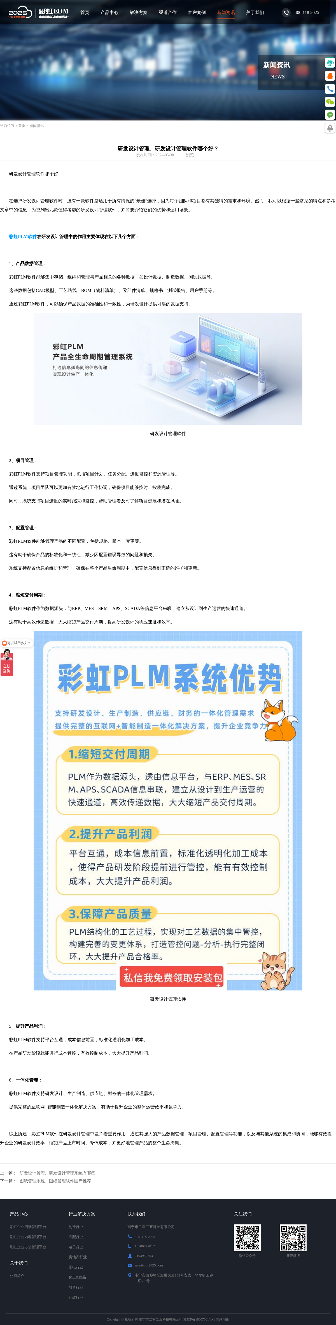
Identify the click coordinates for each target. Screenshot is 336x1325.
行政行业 (76, 1297)
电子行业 (76, 1247)
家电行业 (76, 1267)
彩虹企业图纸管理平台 (28, 1227)
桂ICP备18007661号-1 (199, 1319)
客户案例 (197, 12)
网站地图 (222, 1319)
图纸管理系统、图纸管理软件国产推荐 (55, 1181)
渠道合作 (168, 12)
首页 (84, 12)
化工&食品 (77, 1277)
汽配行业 (76, 1237)
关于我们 (255, 12)
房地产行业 (78, 1257)
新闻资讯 (226, 12)
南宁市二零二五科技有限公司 (161, 1319)
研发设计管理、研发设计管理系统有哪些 (57, 1173)
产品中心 (109, 12)
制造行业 (76, 1227)
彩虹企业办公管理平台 (28, 1247)
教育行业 (76, 1287)
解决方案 (139, 12)
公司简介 (17, 1276)
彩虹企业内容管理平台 (28, 1237)
